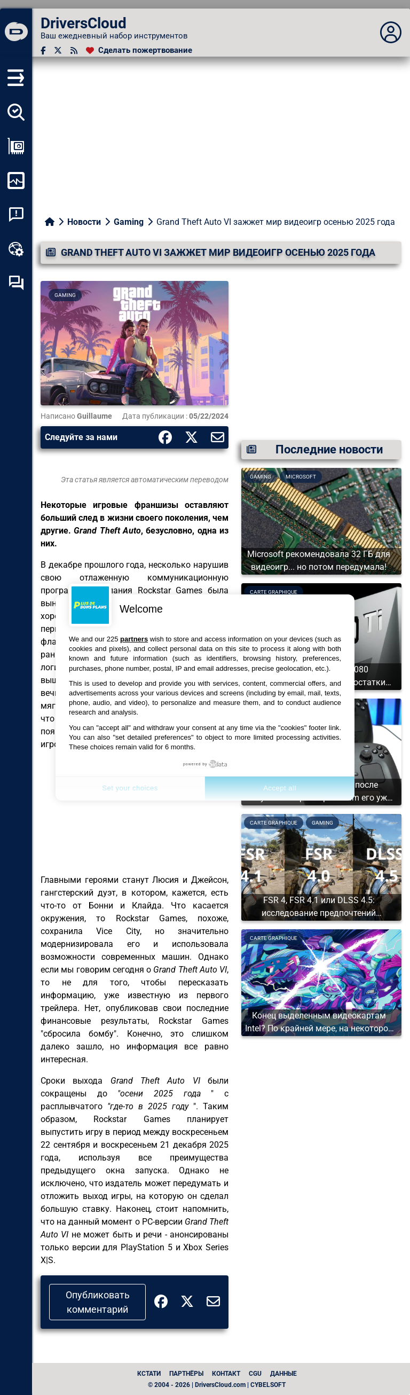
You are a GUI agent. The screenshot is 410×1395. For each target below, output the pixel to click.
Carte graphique (273, 823)
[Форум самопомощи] (16, 283)
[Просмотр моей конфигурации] (16, 146)
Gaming (129, 222)
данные (283, 1373)
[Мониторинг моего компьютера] (16, 180)
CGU (255, 1373)
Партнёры (186, 1373)
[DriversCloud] (16, 32)
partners (134, 639)
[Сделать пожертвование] (139, 50)
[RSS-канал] (73, 50)
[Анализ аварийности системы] (16, 214)
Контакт (226, 1373)
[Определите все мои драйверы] (16, 112)
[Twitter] (58, 50)
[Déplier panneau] (390, 32)
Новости (84, 222)
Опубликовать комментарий (98, 1302)
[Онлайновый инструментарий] (16, 248)
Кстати (149, 1373)
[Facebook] (43, 50)
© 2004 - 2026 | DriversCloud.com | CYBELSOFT (217, 1385)
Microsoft (301, 477)
